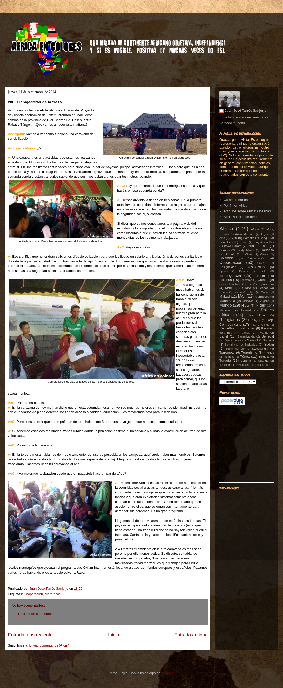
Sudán (269, 344)
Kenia (229, 288)
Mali (241, 296)
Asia (234, 238)
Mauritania (227, 301)
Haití (249, 284)
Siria (250, 340)
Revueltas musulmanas (237, 328)
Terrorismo (249, 352)
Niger (245, 305)
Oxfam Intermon (236, 200)
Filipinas (225, 280)
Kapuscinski (266, 284)
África (255, 229)
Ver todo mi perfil (232, 123)
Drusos (243, 271)
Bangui (264, 238)
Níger (260, 305)
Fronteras (246, 280)
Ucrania (245, 360)
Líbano (223, 292)
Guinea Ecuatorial (230, 284)
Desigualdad (227, 267)
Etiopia (260, 276)
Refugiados (229, 320)
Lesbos (263, 288)
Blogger (167, 673)
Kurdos (246, 288)
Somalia (268, 340)
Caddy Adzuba (246, 250)
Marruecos (52, 594)
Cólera (264, 254)
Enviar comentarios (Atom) (49, 645)
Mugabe (264, 301)
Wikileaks (243, 364)
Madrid (265, 292)
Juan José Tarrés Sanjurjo (49, 589)
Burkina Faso (258, 246)
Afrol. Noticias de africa (241, 217)
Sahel (223, 336)
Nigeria (224, 310)
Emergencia (230, 275)
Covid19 (262, 263)
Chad (230, 254)
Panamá (246, 310)
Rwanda (262, 332)
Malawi (224, 296)
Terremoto (227, 352)
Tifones (269, 352)
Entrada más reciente (30, 634)
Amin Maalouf (244, 234)
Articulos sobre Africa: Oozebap (247, 211)
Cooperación (33, 594)
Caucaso (267, 250)
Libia (251, 292)
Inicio (113, 634)
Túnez (245, 357)
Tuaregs (229, 356)
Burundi (224, 250)
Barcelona (226, 242)
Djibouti (223, 271)
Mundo (225, 305)
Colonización (256, 258)
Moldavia (247, 301)
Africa (226, 228)
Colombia (226, 258)
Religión (256, 320)
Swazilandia (260, 348)
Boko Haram (232, 246)
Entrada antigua (191, 634)
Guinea (263, 280)
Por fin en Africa (235, 205)
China (248, 254)
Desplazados (256, 267)
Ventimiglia (225, 364)
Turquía (225, 360)
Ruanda (244, 332)
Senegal (267, 336)
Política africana (257, 315)
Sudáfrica (250, 344)
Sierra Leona (233, 340)
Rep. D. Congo (260, 324)
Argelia (265, 234)
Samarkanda (245, 336)
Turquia (264, 356)
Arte (222, 238)
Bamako (248, 238)
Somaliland (231, 344)
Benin (243, 242)
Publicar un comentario (35, 614)
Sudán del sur (235, 348)
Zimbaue (258, 364)
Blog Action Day (264, 242)
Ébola (262, 271)
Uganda (263, 360)
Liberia (238, 292)
